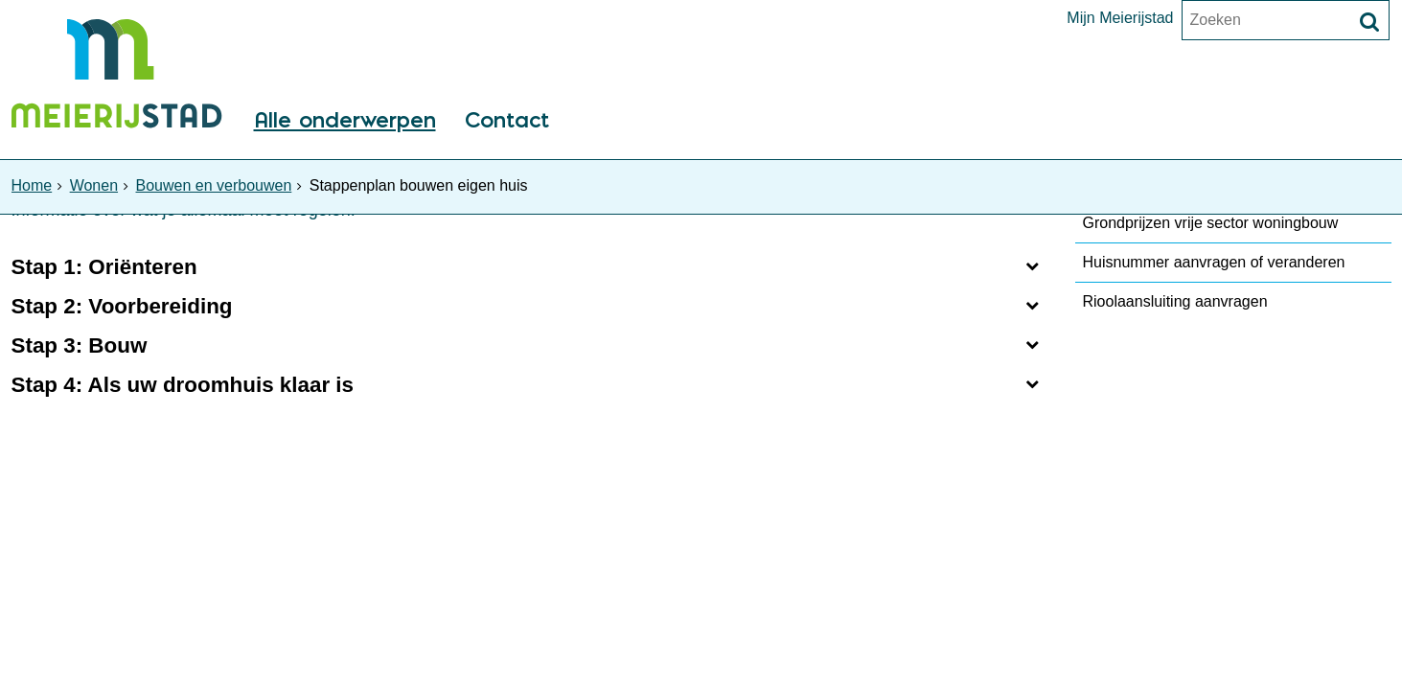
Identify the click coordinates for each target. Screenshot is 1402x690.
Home (32, 185)
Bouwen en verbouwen (214, 185)
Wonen (94, 185)
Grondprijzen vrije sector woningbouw (1211, 223)
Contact (507, 121)
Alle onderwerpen (345, 121)
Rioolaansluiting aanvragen (1175, 301)
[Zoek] (1369, 22)
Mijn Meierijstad (1120, 18)
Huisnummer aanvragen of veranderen (1214, 262)
